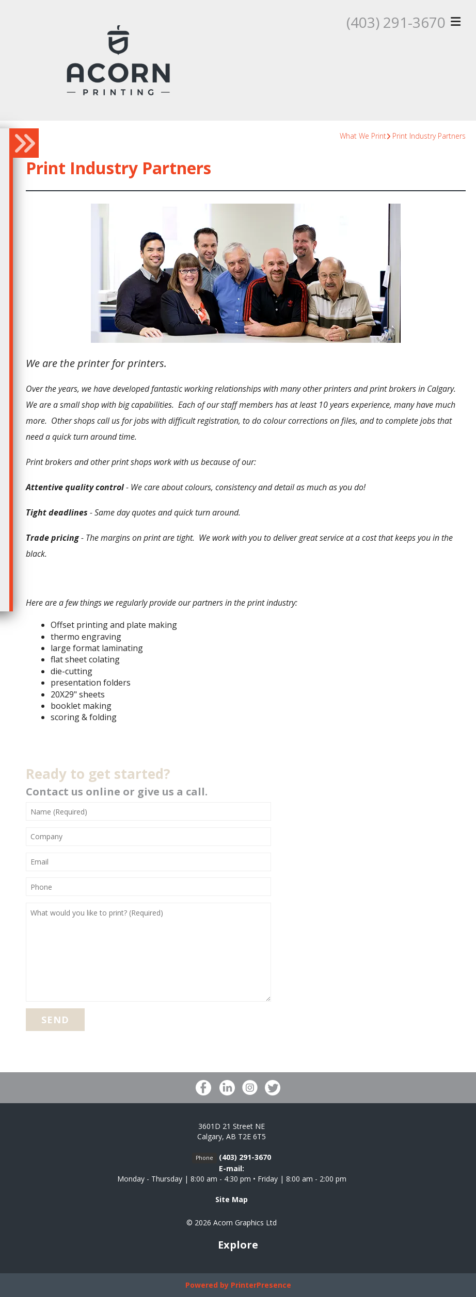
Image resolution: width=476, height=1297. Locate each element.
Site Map (231, 1199)
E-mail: (231, 1168)
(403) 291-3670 (396, 22)
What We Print (363, 136)
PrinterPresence (261, 1285)
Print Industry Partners (429, 136)
